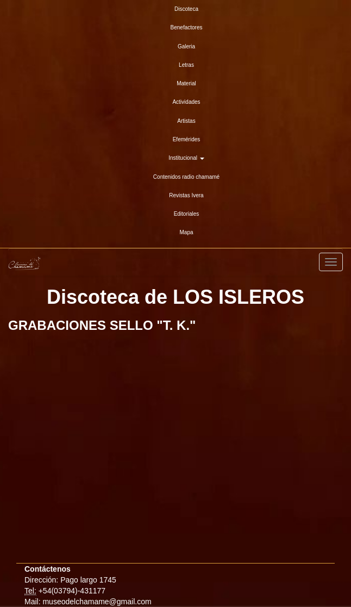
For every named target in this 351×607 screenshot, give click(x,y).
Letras (186, 65)
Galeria (186, 46)
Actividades (186, 102)
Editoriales (186, 214)
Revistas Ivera (186, 195)
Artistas (186, 121)
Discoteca (186, 9)
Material (186, 83)
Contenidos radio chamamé (186, 177)
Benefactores (187, 27)
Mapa (186, 232)
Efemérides (186, 139)
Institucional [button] (186, 158)
